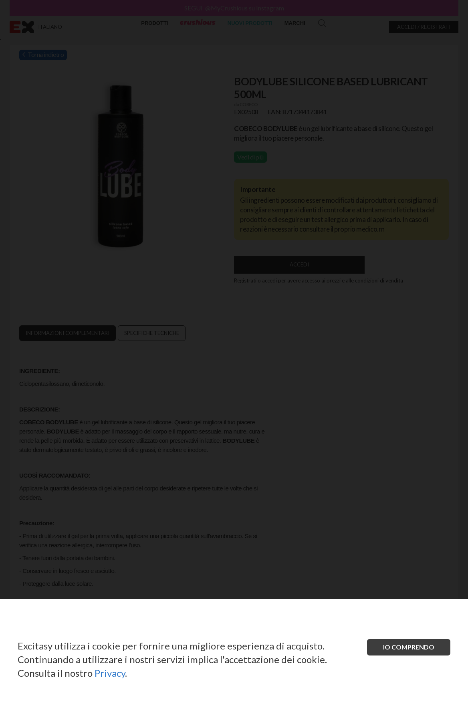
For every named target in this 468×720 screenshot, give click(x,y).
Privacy (110, 673)
